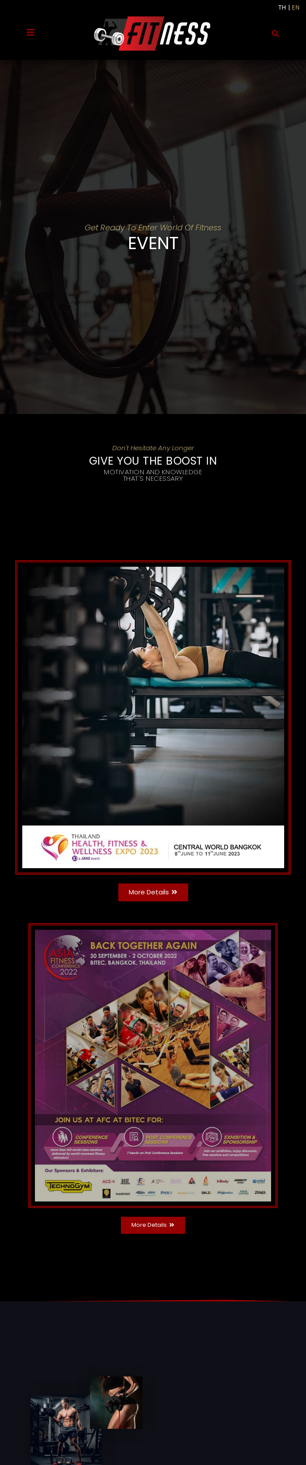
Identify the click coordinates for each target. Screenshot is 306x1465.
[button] (275, 34)
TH (282, 7)
